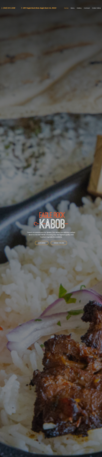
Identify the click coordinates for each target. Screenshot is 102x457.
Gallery (79, 8)
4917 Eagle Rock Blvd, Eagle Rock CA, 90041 (39, 8)
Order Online (96, 8)
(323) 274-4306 (9, 8)
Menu (72, 8)
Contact (87, 8)
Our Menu (41, 243)
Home (66, 8)
